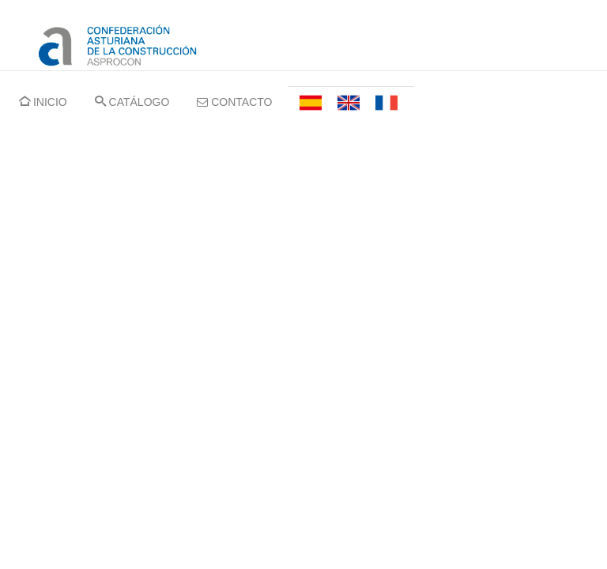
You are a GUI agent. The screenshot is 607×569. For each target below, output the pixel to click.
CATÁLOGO (132, 102)
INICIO (43, 102)
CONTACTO (234, 102)
